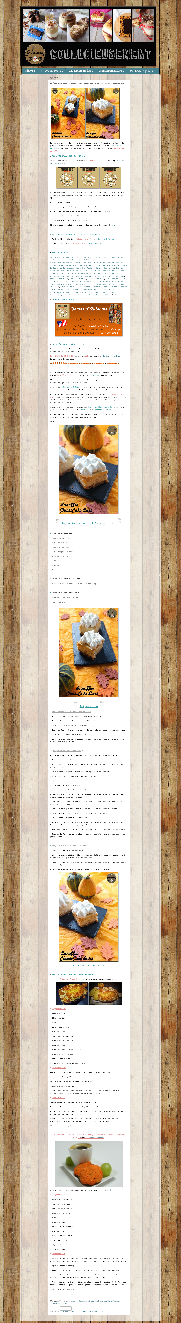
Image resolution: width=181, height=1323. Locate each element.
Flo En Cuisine (79, 284)
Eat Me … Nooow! (73, 263)
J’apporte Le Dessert (110, 292)
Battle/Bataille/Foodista (67, 1311)
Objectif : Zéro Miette (104, 289)
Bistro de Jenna (57, 257)
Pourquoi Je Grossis (74, 292)
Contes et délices (112, 356)
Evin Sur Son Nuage (96, 279)
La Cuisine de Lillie (101, 287)
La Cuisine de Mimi (90, 263)
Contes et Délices (104, 295)
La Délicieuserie (91, 292)
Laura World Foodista (85, 268)
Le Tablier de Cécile (70, 273)
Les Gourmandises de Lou (107, 273)
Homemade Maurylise (78, 279)
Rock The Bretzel (64, 284)
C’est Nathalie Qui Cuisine (95, 276)
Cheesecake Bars (105, 1301)
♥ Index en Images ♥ (52, 71)
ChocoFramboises (57, 292)
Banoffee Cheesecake (79, 1301)
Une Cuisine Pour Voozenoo (111, 263)
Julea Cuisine (84, 287)
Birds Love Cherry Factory (84, 265)
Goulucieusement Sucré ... (111, 71)
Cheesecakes (83, 1311)
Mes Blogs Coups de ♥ (141, 71)
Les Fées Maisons (94, 284)
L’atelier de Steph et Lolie (109, 265)
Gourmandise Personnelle (60, 265)
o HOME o (30, 71)
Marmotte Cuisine (57, 263)
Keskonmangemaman (110, 271)
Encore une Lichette (85, 257)
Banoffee (93, 1301)
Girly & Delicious (116, 276)
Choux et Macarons (68, 287)
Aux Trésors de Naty (101, 281)
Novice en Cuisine (80, 271)
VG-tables (116, 287)
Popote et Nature (74, 276)
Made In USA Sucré (97, 1311)
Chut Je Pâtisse (71, 281)
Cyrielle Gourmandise (105, 268)
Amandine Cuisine (88, 273)
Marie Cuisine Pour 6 (59, 279)
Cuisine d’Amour (64, 271)
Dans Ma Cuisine (110, 284)
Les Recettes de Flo (111, 260)
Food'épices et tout (73, 295)
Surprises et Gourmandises (71, 260)
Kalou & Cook (95, 271)
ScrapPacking (85, 281)
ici (113, 225)
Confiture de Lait (59, 1303)
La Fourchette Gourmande (82, 289)
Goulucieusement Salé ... (81, 71)
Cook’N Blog (70, 257)
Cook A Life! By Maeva (105, 257)
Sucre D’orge (89, 295)
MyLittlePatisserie (92, 260)
